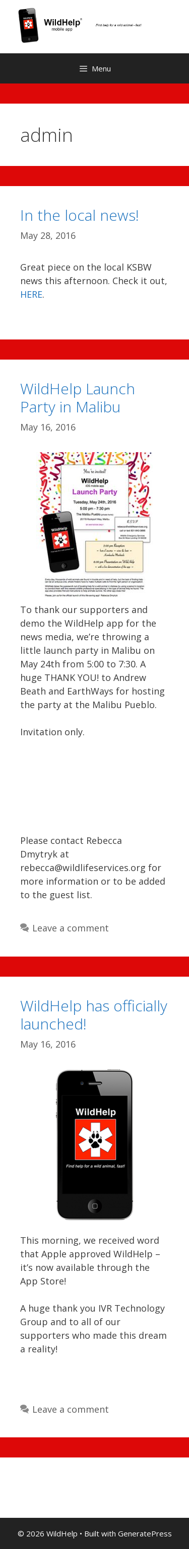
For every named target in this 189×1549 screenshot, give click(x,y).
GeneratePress (145, 1533)
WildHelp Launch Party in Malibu (77, 397)
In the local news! (79, 215)
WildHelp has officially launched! (93, 1014)
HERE (31, 294)
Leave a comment (70, 928)
